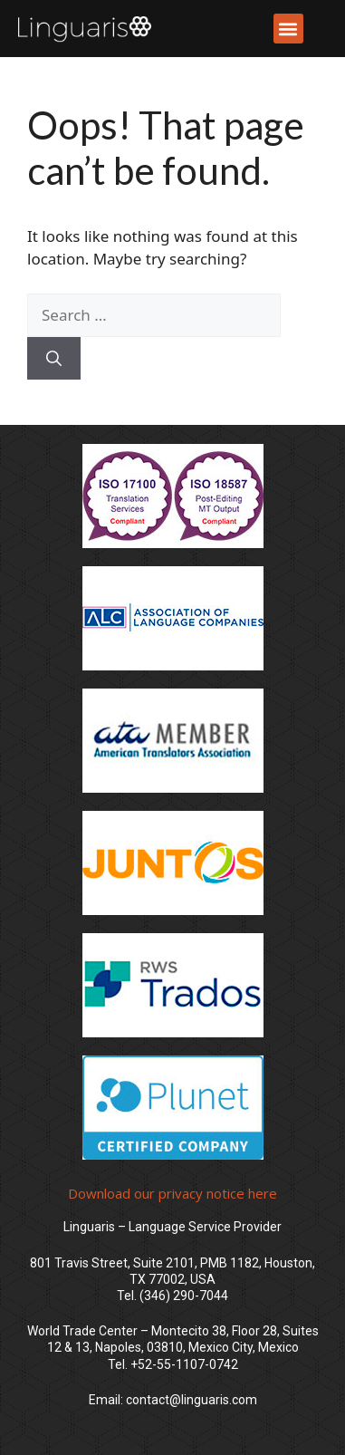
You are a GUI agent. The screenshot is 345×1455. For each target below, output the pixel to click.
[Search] (54, 359)
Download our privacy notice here (172, 1193)
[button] (288, 28)
